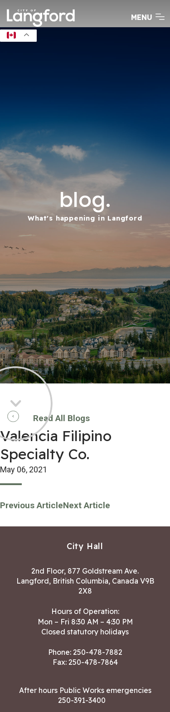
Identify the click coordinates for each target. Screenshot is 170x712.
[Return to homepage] (41, 26)
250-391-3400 (82, 700)
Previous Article (31, 505)
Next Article (86, 505)
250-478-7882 (97, 652)
